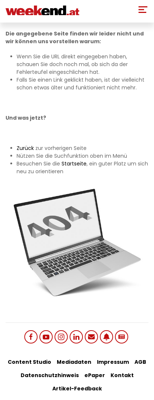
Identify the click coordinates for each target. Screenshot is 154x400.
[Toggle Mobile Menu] (142, 9)
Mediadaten (74, 362)
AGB (140, 362)
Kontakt (122, 375)
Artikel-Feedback (77, 388)
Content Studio (29, 362)
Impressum (113, 362)
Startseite (74, 163)
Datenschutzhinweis (50, 375)
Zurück (25, 148)
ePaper (94, 375)
